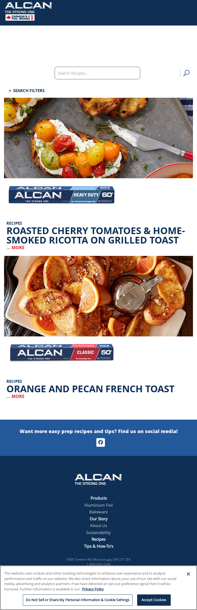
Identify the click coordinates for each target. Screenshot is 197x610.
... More (15, 247)
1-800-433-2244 (99, 564)
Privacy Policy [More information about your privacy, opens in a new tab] (93, 589)
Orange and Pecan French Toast (90, 388)
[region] (98, 587)
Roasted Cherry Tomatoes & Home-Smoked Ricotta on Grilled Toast (95, 235)
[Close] (188, 574)
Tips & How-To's (98, 546)
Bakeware (98, 511)
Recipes (98, 539)
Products (98, 498)
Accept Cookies (153, 599)
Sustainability (98, 532)
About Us (98, 525)
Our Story (99, 518)
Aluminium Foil (98, 505)
